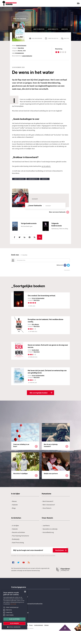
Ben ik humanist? (47, 501)
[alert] (14, 609)
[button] (14, 627)
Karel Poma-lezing (17, 543)
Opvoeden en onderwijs (49, 529)
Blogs (13, 508)
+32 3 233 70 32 (23, 597)
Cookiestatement (38, 625)
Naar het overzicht (19, 18)
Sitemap (46, 625)
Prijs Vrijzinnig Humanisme (20, 536)
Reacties (66, 38)
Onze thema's (46, 508)
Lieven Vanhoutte (27, 56)
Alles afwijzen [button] (14, 623)
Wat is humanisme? (48, 505)
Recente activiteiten (18, 533)
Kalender (14, 505)
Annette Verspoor (21, 45)
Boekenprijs (15, 539)
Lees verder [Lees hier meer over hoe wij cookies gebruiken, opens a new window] (13, 604)
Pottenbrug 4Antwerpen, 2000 (23, 612)
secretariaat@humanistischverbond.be (30, 604)
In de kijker (15, 526)
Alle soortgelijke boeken (39, 393)
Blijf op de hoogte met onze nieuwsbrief (39, 550)
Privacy (31, 625)
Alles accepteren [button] (14, 619)
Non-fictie (21, 48)
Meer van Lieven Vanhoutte (57, 212)
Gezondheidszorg (48, 533)
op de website (46, 166)
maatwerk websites (29, 628)
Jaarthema (46, 526)
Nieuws (14, 501)
